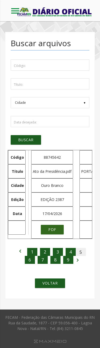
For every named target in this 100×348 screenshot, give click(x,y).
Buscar (26, 139)
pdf (52, 229)
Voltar (50, 283)
